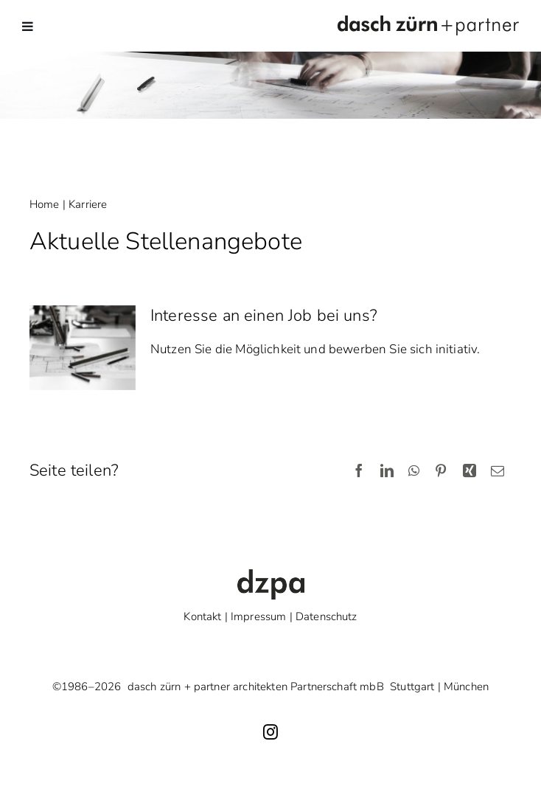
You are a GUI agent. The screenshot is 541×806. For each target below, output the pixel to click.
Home (44, 204)
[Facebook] (359, 471)
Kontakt (202, 616)
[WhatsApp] (414, 471)
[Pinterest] (441, 471)
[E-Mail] (498, 471)
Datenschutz (326, 616)
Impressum (258, 616)
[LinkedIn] (387, 471)
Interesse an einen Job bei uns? (263, 316)
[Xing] (470, 471)
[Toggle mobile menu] (28, 26)
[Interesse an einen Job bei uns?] (82, 348)
